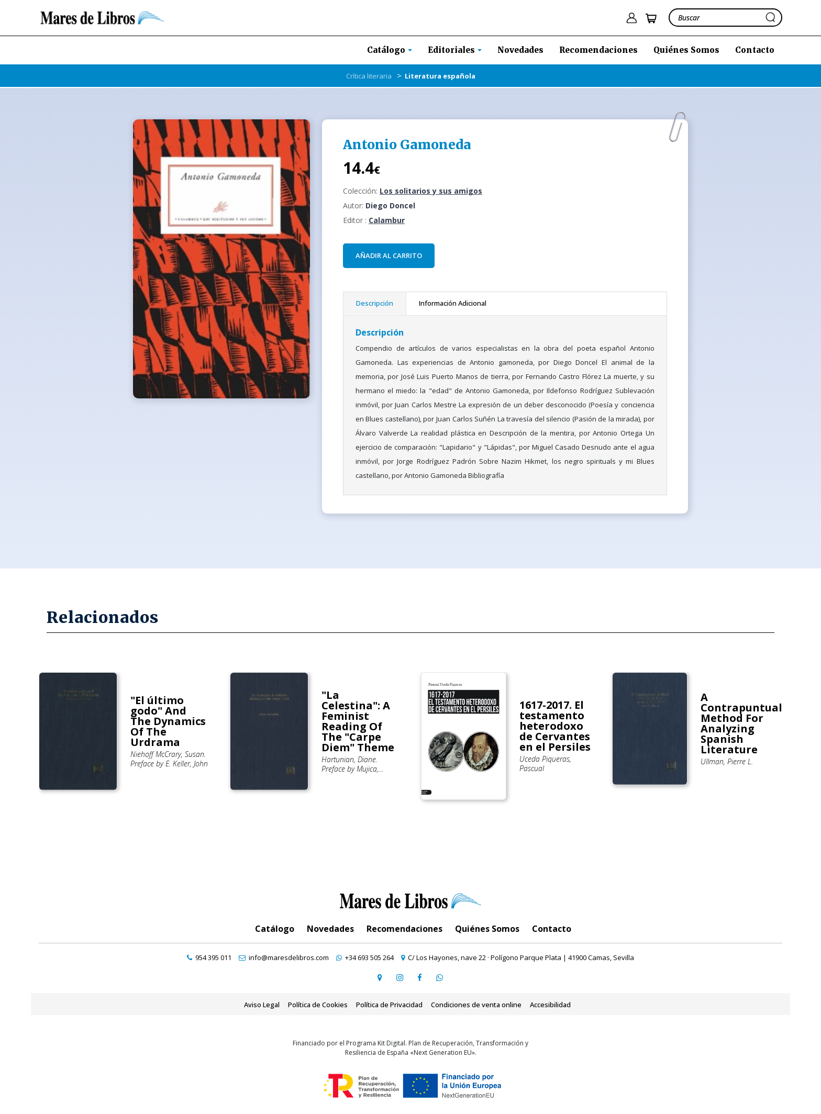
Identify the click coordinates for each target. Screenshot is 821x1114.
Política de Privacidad (389, 1004)
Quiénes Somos (686, 50)
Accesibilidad (550, 1004)
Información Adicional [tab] (452, 303)
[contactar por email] (284, 957)
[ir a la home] (102, 17)
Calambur (387, 220)
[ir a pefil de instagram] (399, 977)
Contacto (754, 50)
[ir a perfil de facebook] (419, 977)
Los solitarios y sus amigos (431, 191)
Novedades (520, 50)
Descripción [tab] (374, 303)
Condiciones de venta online (476, 1004)
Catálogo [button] (387, 50)
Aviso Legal (262, 1004)
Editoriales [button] (452, 50)
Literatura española (440, 76)
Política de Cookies (318, 1004)
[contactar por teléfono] (209, 957)
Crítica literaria (369, 76)
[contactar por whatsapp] (439, 977)
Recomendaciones (598, 50)
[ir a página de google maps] (379, 977)
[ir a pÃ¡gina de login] (631, 18)
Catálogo (274, 928)
